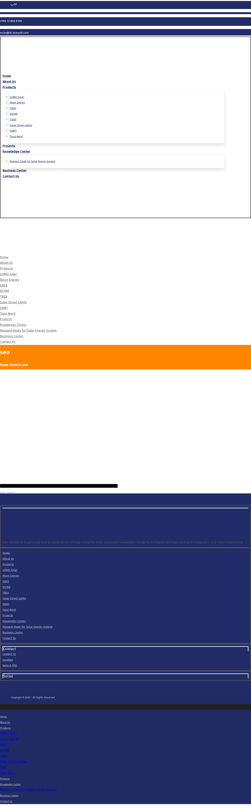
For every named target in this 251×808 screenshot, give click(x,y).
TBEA (6, 592)
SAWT (6, 604)
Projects (8, 615)
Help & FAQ (10, 665)
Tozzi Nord (9, 610)
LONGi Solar (10, 570)
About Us (8, 558)
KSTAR (6, 587)
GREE (6, 581)
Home (6, 553)
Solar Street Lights (14, 598)
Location (8, 659)
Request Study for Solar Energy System (27, 627)
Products (8, 564)
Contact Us (9, 638)
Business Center (13, 632)
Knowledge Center (14, 621)
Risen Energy (11, 575)
